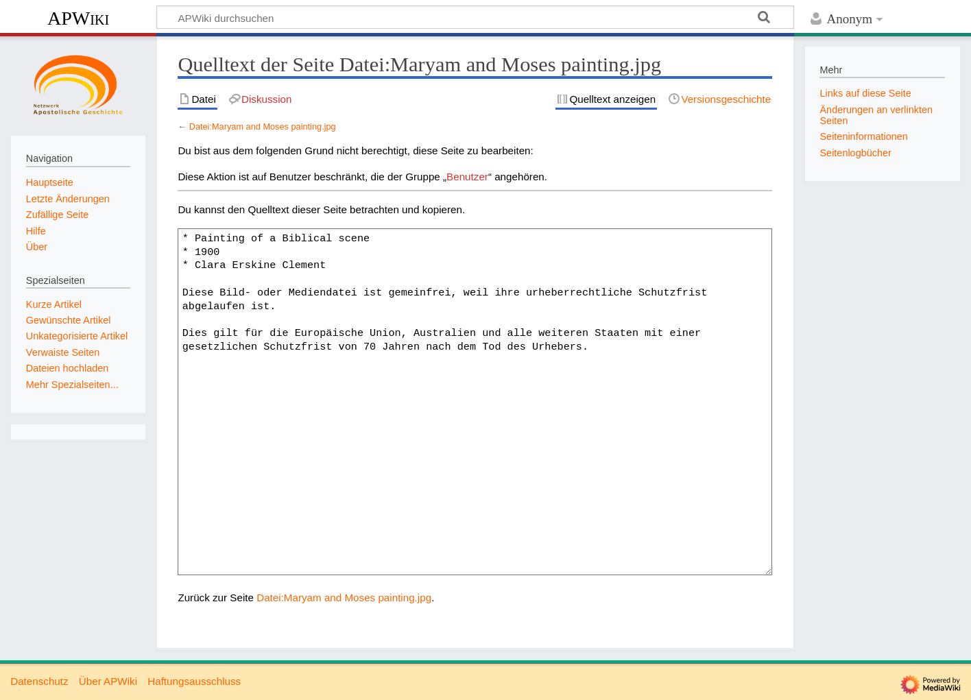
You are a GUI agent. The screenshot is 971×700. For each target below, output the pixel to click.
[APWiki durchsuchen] (475, 17)
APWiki (78, 18)
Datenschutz (39, 681)
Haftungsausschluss (194, 681)
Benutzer (467, 176)
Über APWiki (108, 681)
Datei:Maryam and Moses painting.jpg (262, 126)
